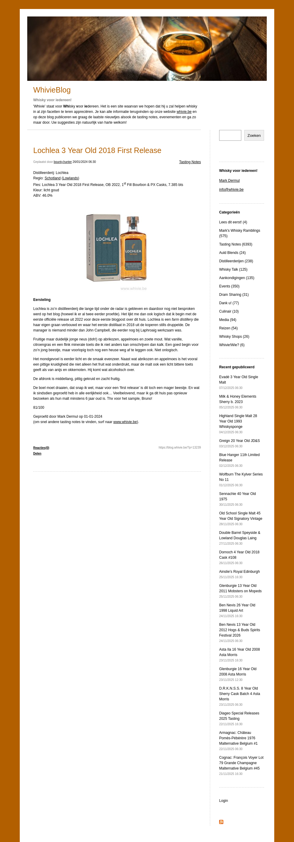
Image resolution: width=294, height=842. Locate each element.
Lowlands (70, 178)
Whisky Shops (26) (234, 336)
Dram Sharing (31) (234, 295)
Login (223, 801)
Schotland (52, 178)
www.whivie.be (125, 422)
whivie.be (184, 112)
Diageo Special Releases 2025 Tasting (239, 718)
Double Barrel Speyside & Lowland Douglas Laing (239, 538)
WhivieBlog (52, 90)
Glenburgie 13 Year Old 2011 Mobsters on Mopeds (240, 591)
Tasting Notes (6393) (235, 244)
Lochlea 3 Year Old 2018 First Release (97, 150)
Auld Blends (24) (232, 253)
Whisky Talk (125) (233, 269)
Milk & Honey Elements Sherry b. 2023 (237, 401)
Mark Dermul (229, 180)
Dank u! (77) (229, 303)
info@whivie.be (231, 189)
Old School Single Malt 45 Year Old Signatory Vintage (240, 518)
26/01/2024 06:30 (84, 161)
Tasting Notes (190, 162)
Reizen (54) (228, 328)
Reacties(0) (41, 447)
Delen (37, 453)
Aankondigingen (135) (236, 278)
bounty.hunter (63, 161)
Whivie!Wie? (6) (232, 345)
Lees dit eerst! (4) (233, 222)
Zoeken (254, 135)
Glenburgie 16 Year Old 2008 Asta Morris (238, 674)
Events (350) (229, 286)
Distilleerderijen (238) (236, 261)
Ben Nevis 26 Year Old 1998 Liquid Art (237, 610)
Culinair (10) (229, 311)
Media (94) (227, 320)
